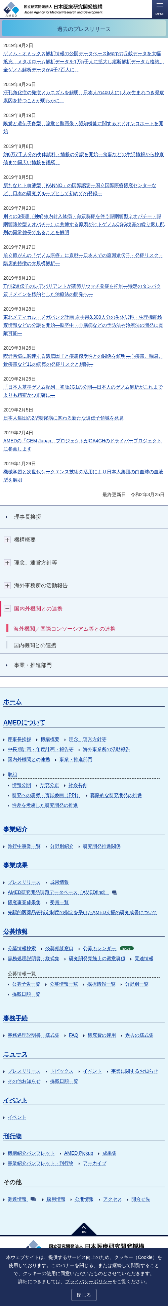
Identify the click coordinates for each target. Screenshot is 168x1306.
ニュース (15, 1054)
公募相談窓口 (59, 948)
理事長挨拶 (19, 739)
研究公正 (49, 785)
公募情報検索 (22, 948)
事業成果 (15, 865)
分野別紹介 (62, 846)
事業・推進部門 (75, 759)
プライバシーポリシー (88, 1281)
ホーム (12, 701)
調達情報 (22, 1199)
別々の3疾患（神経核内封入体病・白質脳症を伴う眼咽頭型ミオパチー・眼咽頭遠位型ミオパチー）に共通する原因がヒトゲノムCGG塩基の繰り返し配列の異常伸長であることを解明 (84, 224)
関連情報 (144, 958)
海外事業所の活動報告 (106, 749)
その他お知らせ (24, 1081)
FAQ (73, 1035)
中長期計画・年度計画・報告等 (41, 749)
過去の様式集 (139, 1035)
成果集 (109, 1153)
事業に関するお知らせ (134, 1071)
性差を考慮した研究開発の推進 (45, 805)
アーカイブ (95, 1163)
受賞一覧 (59, 902)
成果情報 (59, 882)
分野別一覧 (137, 984)
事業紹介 (15, 829)
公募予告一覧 (26, 984)
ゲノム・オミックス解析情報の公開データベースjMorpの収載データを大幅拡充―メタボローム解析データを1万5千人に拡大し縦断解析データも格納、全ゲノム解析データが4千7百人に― (83, 61)
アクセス (112, 1199)
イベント (92, 1071)
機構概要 (50, 739)
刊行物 (12, 1136)
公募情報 (15, 931)
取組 (12, 774)
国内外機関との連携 (29, 759)
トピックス (62, 1071)
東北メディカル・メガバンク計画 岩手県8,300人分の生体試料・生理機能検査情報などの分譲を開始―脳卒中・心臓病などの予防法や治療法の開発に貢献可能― (83, 325)
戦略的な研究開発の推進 (116, 795)
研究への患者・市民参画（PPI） (46, 795)
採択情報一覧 (101, 984)
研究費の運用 (102, 1035)
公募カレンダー (108, 948)
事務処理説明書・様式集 (33, 958)
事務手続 (15, 1018)
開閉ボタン (7, 540)
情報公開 (21, 785)
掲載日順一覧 (26, 994)
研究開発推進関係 (102, 846)
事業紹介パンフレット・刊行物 (41, 1163)
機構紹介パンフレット (31, 1153)
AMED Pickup (78, 1153)
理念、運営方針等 (88, 739)
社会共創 (78, 785)
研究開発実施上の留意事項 (97, 958)
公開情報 (84, 1199)
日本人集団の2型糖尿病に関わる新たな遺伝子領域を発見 (63, 418)
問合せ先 (140, 1199)
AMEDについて (24, 722)
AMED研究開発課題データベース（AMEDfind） (62, 892)
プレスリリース (24, 882)
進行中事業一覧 (24, 846)
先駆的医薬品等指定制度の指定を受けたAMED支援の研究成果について (83, 912)
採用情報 (56, 1199)
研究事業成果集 (24, 902)
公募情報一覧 (64, 984)
